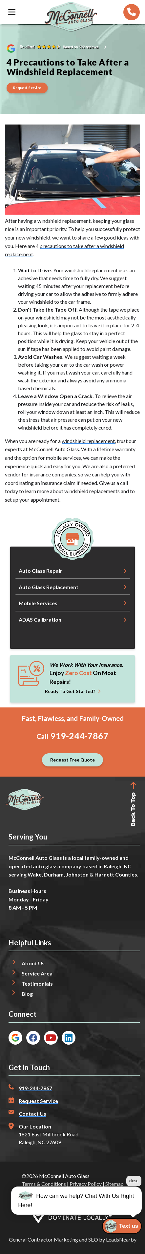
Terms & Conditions (44, 1184)
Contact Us (32, 1113)
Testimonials (37, 983)
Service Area (37, 973)
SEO (93, 1239)
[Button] (27, 88)
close (133, 1181)
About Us (33, 963)
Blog (27, 994)
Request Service (38, 1101)
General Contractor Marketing (43, 1239)
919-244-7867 (79, 736)
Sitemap (114, 1184)
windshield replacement (88, 441)
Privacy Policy (86, 1184)
